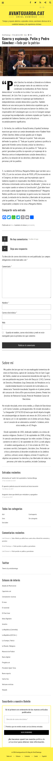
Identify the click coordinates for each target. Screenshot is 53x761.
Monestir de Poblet (8, 651)
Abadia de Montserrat (9, 586)
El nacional (5, 607)
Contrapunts (33, 514)
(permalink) (31, 225)
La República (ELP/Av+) (9, 635)
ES (43, 7)
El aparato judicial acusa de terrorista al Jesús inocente (20, 486)
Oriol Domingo (6, 35)
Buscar (49, 3)
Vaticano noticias (7, 684)
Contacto (27, 756)
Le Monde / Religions (8, 646)
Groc (25, 35)
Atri (3, 514)
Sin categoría (33, 518)
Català (36, 756)
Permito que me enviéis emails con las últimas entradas (23, 726)
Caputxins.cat (6, 591)
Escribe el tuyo (33, 239)
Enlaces (18, 756)
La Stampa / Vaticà (8, 640)
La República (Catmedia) (10, 629)
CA (40, 7)
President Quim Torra (9, 668)
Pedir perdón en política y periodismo (24, 546)
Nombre (5, 302)
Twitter (34, 3)
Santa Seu (5, 679)
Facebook (29, 3)
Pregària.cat (6, 662)
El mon (4, 602)
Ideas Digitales (7, 618)
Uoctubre (5, 522)
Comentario (7, 266)
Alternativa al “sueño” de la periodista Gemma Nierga (19, 478)
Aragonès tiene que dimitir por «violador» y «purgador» (20, 494)
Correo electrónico (9, 312)
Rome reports (6, 673)
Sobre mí (9, 756)
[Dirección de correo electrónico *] (26, 719)
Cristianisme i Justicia (9, 597)
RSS (39, 3)
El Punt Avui (6, 613)
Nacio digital (6, 657)
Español (44, 756)
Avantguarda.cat (26, 13)
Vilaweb (4, 690)
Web (3, 322)
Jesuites (4, 624)
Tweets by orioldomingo (10, 568)
